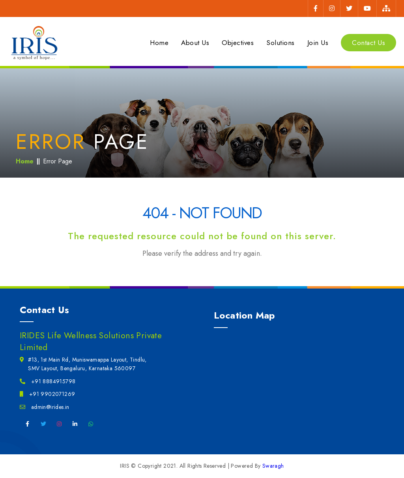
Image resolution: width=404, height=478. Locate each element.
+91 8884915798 (47, 381)
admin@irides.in (44, 407)
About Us (195, 42)
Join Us (318, 42)
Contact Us (368, 42)
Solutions (280, 42)
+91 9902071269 (47, 394)
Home (159, 42)
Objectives (238, 42)
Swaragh (273, 466)
